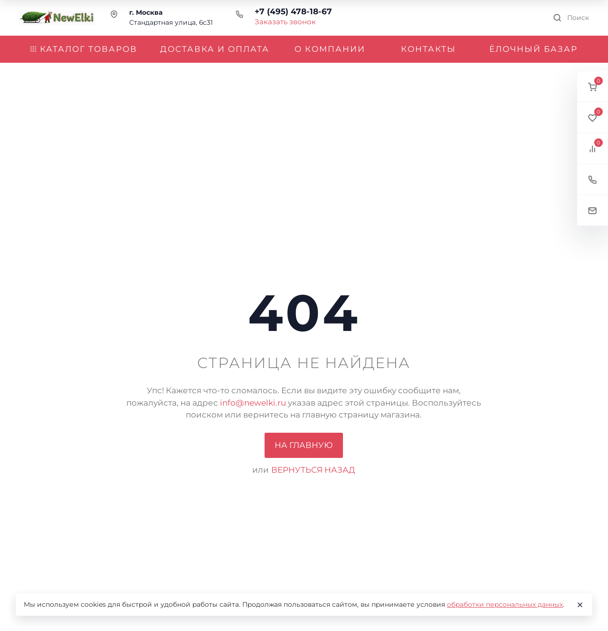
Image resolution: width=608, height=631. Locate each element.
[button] (592, 86)
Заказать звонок (285, 21)
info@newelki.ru (253, 403)
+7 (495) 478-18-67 (293, 11)
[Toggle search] (571, 18)
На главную (304, 445)
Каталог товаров (83, 49)
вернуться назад (313, 470)
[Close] (580, 605)
